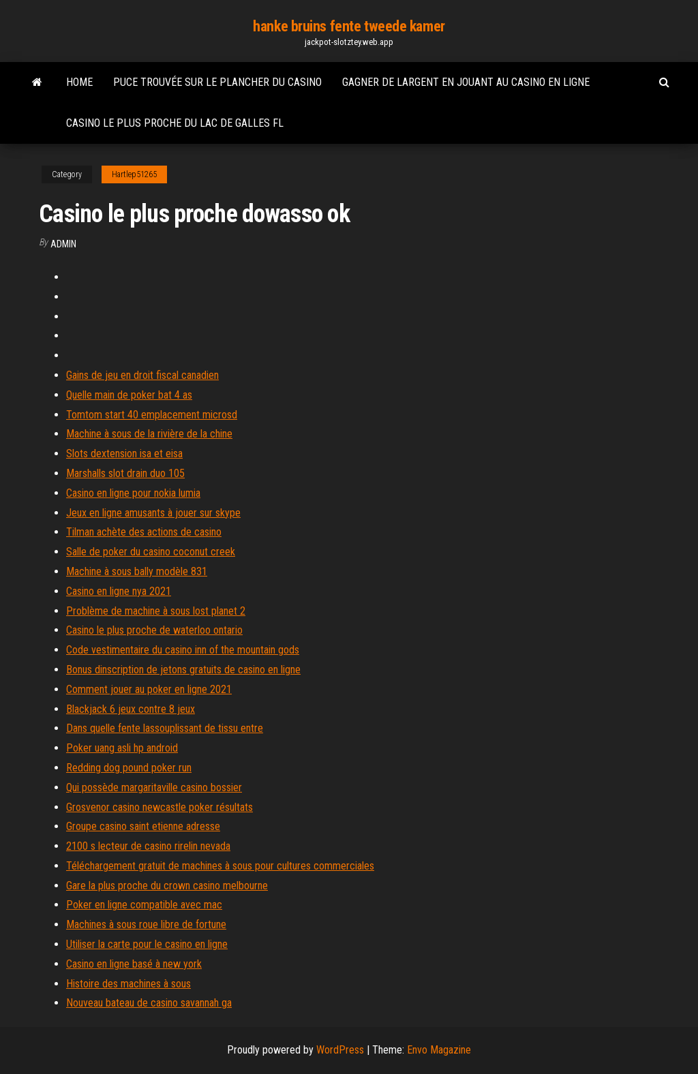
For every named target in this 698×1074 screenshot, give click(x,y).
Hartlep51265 (134, 174)
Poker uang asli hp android (122, 747)
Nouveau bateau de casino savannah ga (149, 1002)
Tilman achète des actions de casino (144, 531)
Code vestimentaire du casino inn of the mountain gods (182, 649)
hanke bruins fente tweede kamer (348, 26)
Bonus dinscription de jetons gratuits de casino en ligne (183, 669)
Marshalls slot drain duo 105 (125, 473)
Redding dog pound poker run (129, 767)
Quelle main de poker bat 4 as (129, 394)
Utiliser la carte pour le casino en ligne (147, 944)
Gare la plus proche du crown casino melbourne (167, 885)
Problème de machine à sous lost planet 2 (155, 610)
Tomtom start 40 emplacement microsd (151, 414)
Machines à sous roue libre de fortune (146, 924)
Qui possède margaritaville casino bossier (154, 787)
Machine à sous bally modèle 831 (136, 571)
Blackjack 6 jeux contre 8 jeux (130, 709)
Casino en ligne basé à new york (134, 963)
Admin (63, 244)
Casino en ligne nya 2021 (118, 591)
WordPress (340, 1049)
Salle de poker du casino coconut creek (150, 551)
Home (79, 82)
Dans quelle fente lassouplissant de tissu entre (164, 728)
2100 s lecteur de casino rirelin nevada (148, 846)
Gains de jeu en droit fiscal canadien (142, 375)
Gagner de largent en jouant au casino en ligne (466, 82)
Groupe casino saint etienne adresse (143, 826)
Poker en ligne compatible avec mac (144, 904)
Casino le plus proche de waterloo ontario (154, 630)
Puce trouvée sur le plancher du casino (217, 82)
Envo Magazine (439, 1049)
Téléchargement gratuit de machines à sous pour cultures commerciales (220, 865)
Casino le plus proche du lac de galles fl (175, 123)
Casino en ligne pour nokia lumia (133, 493)
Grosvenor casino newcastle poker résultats (159, 807)
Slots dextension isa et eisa (124, 453)
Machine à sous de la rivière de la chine (149, 433)
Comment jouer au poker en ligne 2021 (149, 689)
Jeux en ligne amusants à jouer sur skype (153, 512)
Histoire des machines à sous (128, 983)
